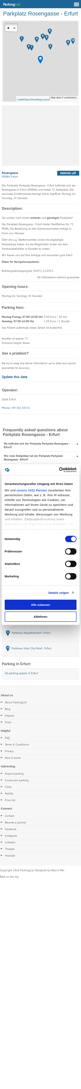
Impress (9, 715)
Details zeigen (58, 592)
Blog (7, 709)
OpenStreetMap (32, 99)
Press (8, 722)
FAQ (7, 738)
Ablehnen (40, 616)
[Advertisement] (40, 135)
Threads (10, 849)
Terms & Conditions (17, 744)
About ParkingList (16, 702)
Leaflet (20, 99)
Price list (10, 800)
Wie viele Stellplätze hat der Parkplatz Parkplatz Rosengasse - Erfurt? (33, 457)
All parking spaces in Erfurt (21, 673)
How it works (13, 758)
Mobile (9, 793)
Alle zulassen (40, 604)
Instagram (11, 835)
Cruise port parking (17, 780)
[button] (40, 59)
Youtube (10, 855)
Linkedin (10, 842)
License (45, 99)
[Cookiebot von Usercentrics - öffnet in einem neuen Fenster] (58, 469)
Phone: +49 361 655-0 (15, 408)
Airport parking (14, 773)
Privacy (9, 751)
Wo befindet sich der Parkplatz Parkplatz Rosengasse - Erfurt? (37, 445)
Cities (8, 787)
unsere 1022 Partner (32, 490)
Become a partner (15, 822)
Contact (9, 816)
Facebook (10, 829)
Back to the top (9, 876)
